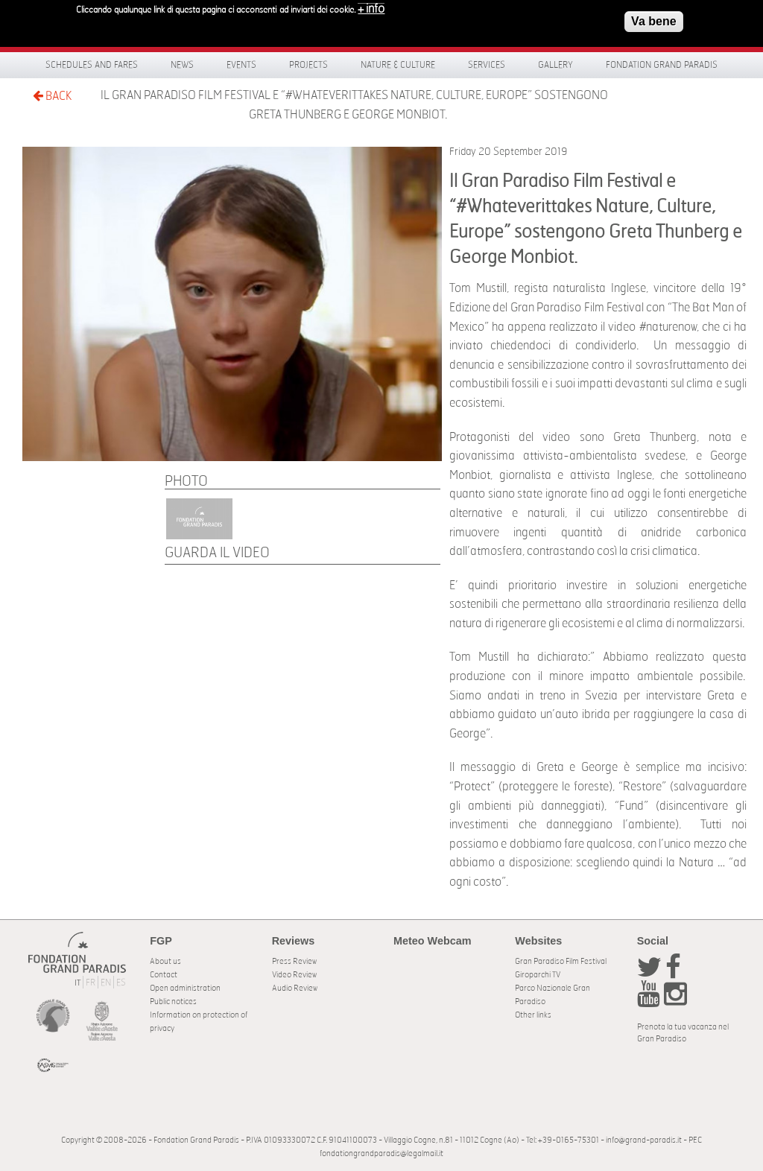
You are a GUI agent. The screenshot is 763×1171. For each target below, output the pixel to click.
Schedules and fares (91, 64)
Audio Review (294, 988)
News (182, 64)
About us (165, 961)
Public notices (173, 1001)
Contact (163, 975)
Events (241, 64)
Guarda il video (217, 553)
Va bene (653, 18)
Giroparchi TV (537, 975)
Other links (533, 1015)
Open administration (185, 988)
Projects (308, 64)
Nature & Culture (398, 64)
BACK (52, 95)
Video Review (294, 975)
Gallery (555, 64)
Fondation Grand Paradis (662, 64)
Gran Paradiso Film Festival (561, 961)
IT (77, 983)
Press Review (294, 961)
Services (486, 64)
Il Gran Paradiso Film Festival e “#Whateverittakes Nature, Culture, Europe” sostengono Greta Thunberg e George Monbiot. (354, 105)
